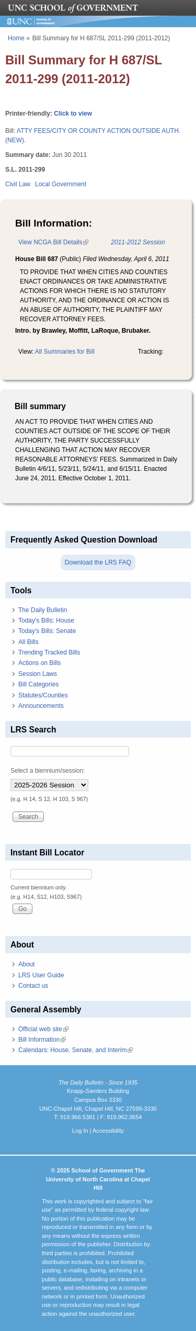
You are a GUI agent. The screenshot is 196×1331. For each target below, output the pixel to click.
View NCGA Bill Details (53, 242)
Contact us (33, 985)
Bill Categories (38, 684)
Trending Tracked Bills (49, 652)
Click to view (73, 113)
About (26, 964)
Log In (80, 1130)
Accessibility (108, 1130)
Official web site (43, 1029)
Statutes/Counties (43, 695)
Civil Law (17, 184)
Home (16, 38)
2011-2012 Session (138, 242)
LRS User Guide (41, 975)
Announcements (41, 705)
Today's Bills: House (46, 620)
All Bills (28, 642)
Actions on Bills (39, 663)
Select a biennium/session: (47, 770)
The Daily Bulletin (42, 610)
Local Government (60, 184)
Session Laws (37, 674)
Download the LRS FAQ (98, 562)
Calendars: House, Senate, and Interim (75, 1050)
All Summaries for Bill (65, 351)
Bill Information (42, 1039)
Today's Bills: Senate (47, 631)
